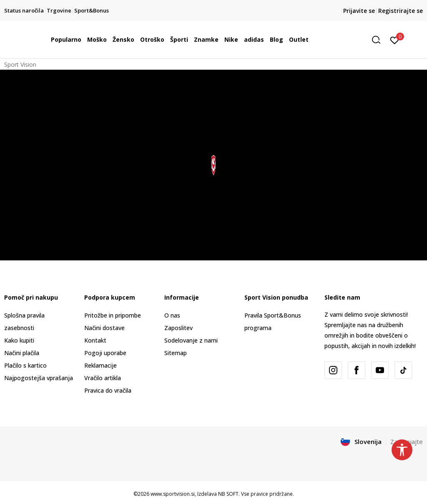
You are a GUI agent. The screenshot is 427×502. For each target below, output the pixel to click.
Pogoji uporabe (105, 353)
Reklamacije (100, 365)
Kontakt (95, 340)
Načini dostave (104, 328)
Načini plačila (21, 353)
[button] (379, 40)
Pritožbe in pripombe (112, 315)
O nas (172, 315)
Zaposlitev (178, 328)
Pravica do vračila (107, 390)
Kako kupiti (19, 340)
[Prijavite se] (394, 39)
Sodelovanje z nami (191, 340)
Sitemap (175, 353)
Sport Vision (20, 64)
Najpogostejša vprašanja (38, 378)
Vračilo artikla (102, 378)
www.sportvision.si (173, 493)
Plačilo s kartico (25, 365)
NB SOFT (228, 493)
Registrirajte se (400, 11)
